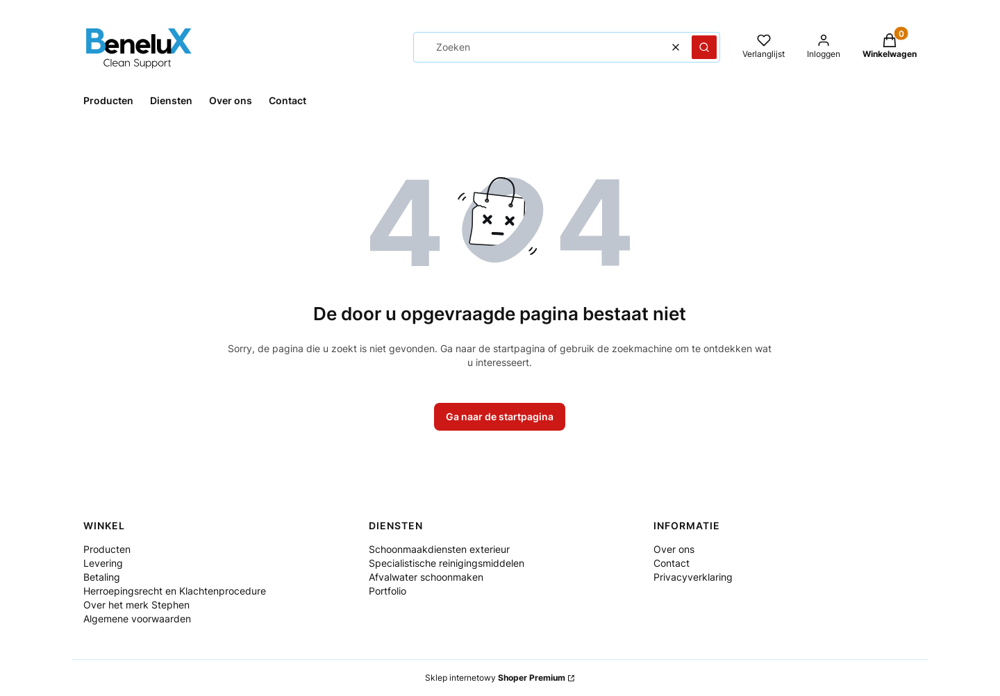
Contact (671, 563)
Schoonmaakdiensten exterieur (439, 549)
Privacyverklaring (693, 577)
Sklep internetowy (495, 677)
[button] (704, 47)
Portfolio (387, 591)
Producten (107, 549)
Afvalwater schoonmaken (426, 577)
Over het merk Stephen (136, 605)
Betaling (101, 577)
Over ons (673, 549)
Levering (103, 563)
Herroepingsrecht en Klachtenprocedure (174, 591)
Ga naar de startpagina (499, 416)
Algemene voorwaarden (137, 618)
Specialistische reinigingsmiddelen (446, 563)
